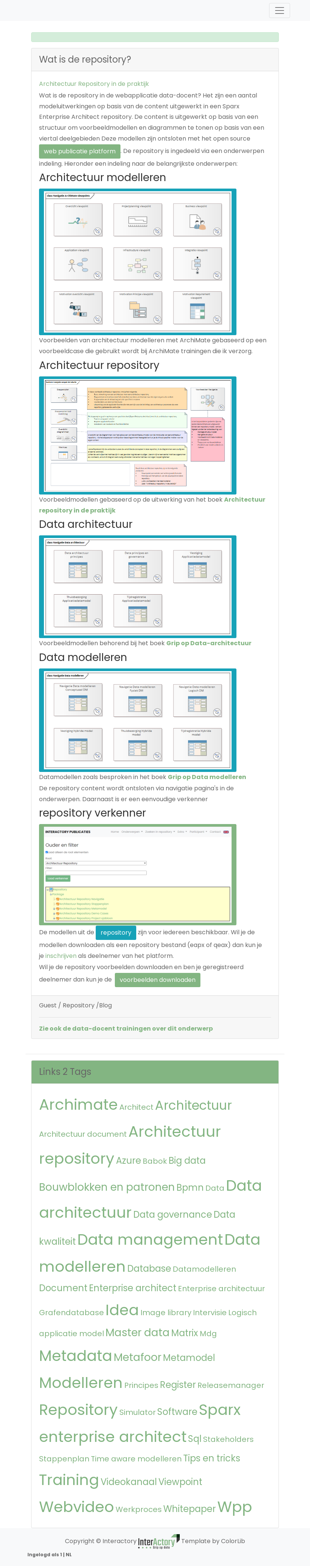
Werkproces (139, 1509)
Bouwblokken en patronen (107, 1187)
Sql (195, 1439)
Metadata (75, 1355)
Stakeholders (228, 1439)
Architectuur (193, 1105)
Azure (128, 1160)
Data (214, 1188)
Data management (150, 1239)
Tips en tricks (211, 1458)
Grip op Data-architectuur (208, 643)
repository (116, 932)
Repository (78, 1409)
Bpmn (190, 1187)
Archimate (78, 1104)
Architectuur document (83, 1134)
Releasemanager (230, 1385)
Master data (137, 1332)
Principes (141, 1385)
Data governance (172, 1214)
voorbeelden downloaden (158, 980)
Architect (136, 1107)
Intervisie (210, 1312)
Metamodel (189, 1358)
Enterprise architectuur (221, 1288)
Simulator (137, 1412)
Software (177, 1412)
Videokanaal (129, 1482)
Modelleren (81, 1382)
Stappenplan (64, 1459)
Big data (187, 1160)
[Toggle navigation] (279, 10)
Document (63, 1288)
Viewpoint (180, 1482)
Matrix (184, 1333)
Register (178, 1385)
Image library (165, 1312)
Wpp (234, 1506)
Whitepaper (189, 1509)
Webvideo (76, 1506)
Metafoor (137, 1357)
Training (69, 1479)
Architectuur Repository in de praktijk (94, 83)
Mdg (208, 1333)
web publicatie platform (80, 151)
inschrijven (61, 956)
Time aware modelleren (136, 1459)
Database (149, 1268)
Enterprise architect (132, 1288)
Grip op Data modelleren (207, 777)
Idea (122, 1309)
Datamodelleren (204, 1269)
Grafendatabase (71, 1312)
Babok (155, 1161)
